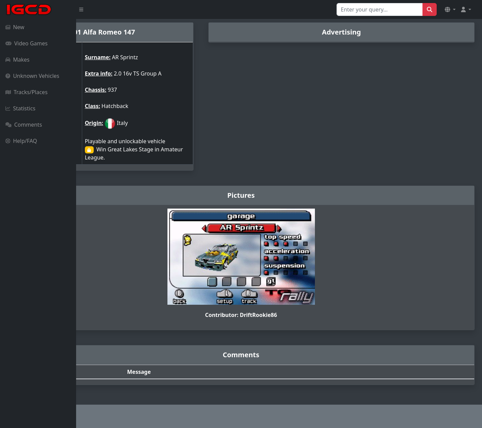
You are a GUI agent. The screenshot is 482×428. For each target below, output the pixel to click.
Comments (23, 124)
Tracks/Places (26, 92)
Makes (17, 59)
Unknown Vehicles (32, 76)
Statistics (20, 108)
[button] (450, 9)
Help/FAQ (21, 141)
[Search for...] (380, 9)
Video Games (26, 43)
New (14, 27)
